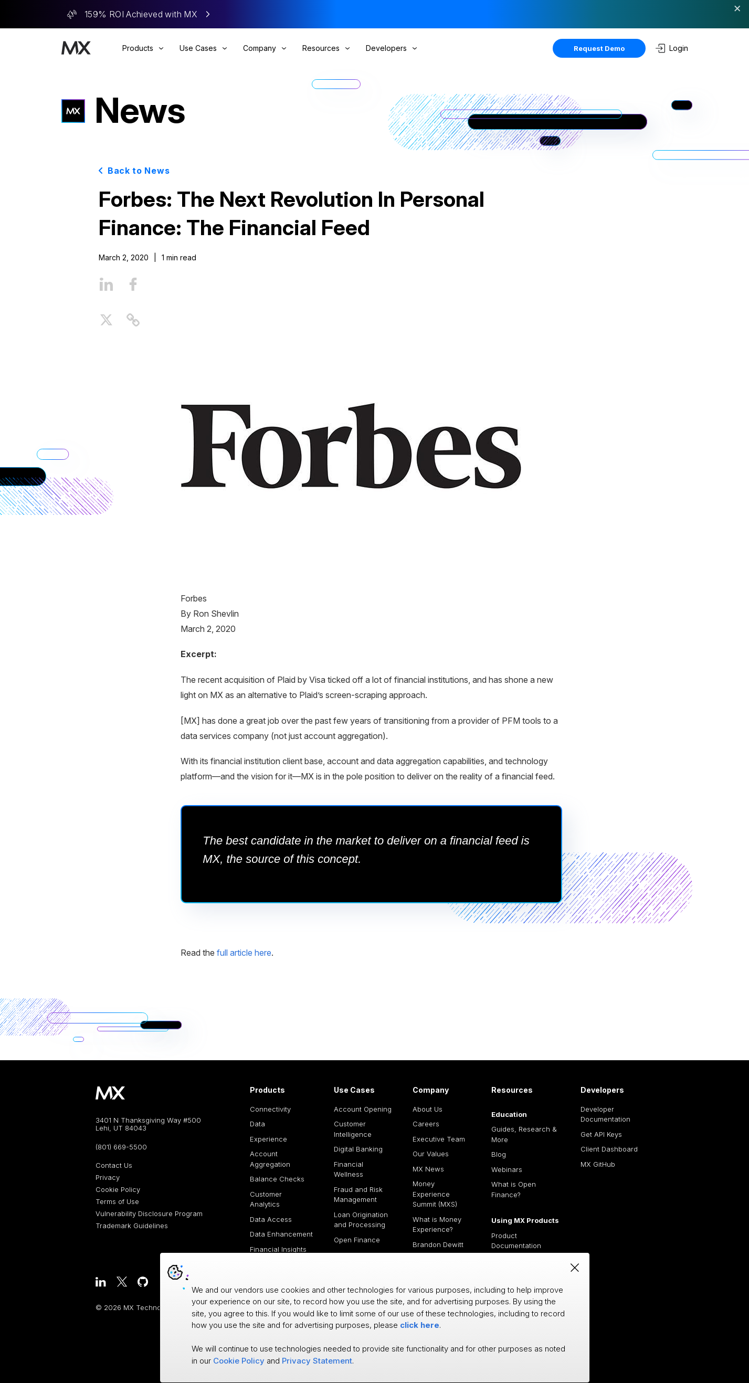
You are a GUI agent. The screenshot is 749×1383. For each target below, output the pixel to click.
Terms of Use (117, 1201)
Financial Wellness (348, 1169)
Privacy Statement (317, 1361)
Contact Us (114, 1165)
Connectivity (270, 1109)
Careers (426, 1124)
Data (257, 1124)
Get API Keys (601, 1134)
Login (672, 48)
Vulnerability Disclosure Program (149, 1213)
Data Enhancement (281, 1234)
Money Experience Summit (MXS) (435, 1193)
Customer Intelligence (353, 1129)
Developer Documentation (605, 1114)
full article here (244, 952)
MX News (428, 1169)
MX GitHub (598, 1164)
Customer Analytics (266, 1199)
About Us (427, 1109)
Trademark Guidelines (132, 1225)
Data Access (271, 1219)
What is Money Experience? (437, 1224)
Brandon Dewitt (438, 1244)
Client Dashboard (609, 1149)
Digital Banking (358, 1149)
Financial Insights (278, 1249)
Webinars (506, 1169)
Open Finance (357, 1240)
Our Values (431, 1153)
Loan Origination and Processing (361, 1219)
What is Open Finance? (513, 1189)
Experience (268, 1139)
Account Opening (363, 1109)
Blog (498, 1154)
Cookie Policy (118, 1189)
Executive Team (439, 1139)
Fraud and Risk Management (358, 1194)
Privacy (108, 1177)
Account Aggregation (270, 1158)
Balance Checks (277, 1179)
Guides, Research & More (524, 1134)
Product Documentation (516, 1240)
